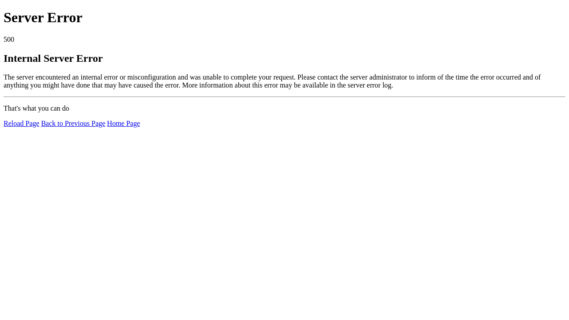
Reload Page (21, 123)
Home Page (123, 123)
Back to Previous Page (73, 123)
